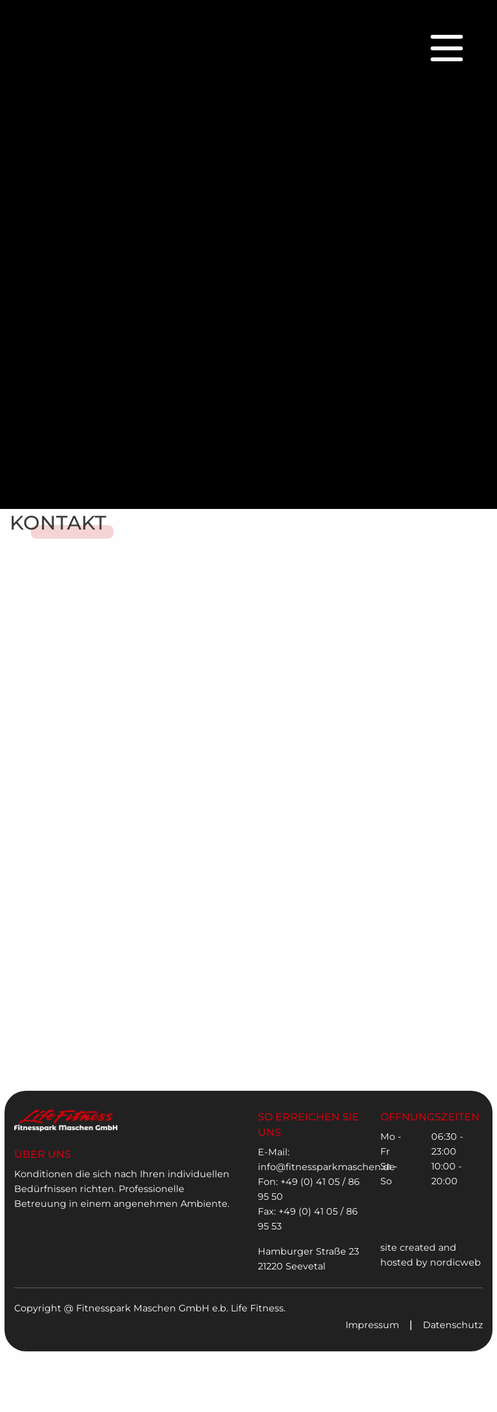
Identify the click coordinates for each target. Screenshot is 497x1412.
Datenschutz (453, 1325)
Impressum (372, 1325)
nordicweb (455, 1262)
